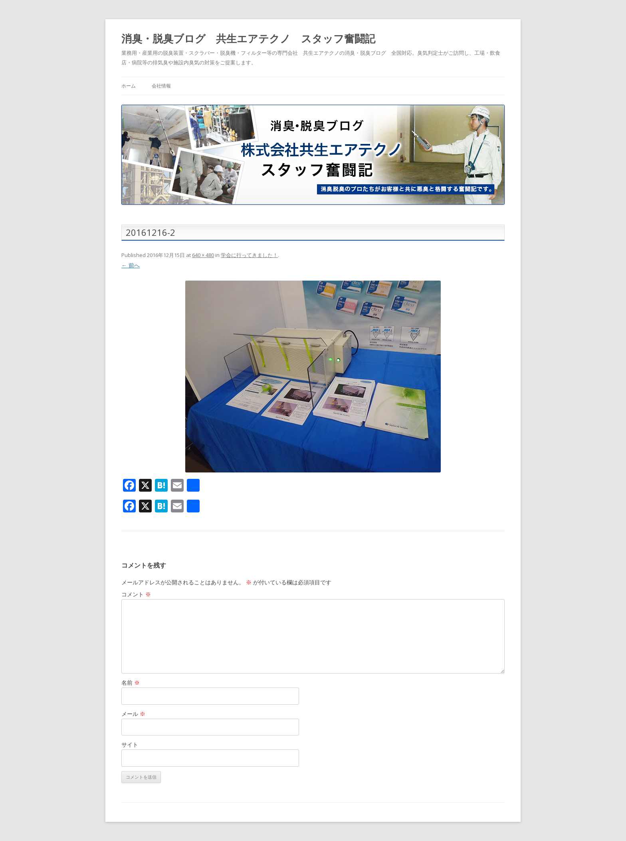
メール (133, 713)
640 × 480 (203, 255)
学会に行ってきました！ (249, 255)
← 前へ (130, 265)
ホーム (128, 85)
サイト (129, 744)
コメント (136, 594)
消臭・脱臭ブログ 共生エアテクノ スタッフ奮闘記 (248, 38)
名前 (130, 682)
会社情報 (161, 85)
